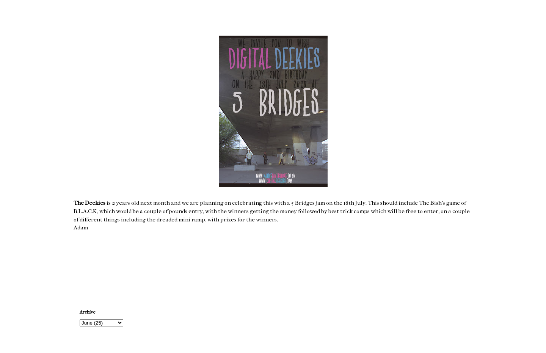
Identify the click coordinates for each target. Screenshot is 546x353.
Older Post (458, 264)
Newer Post (89, 264)
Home (274, 264)
